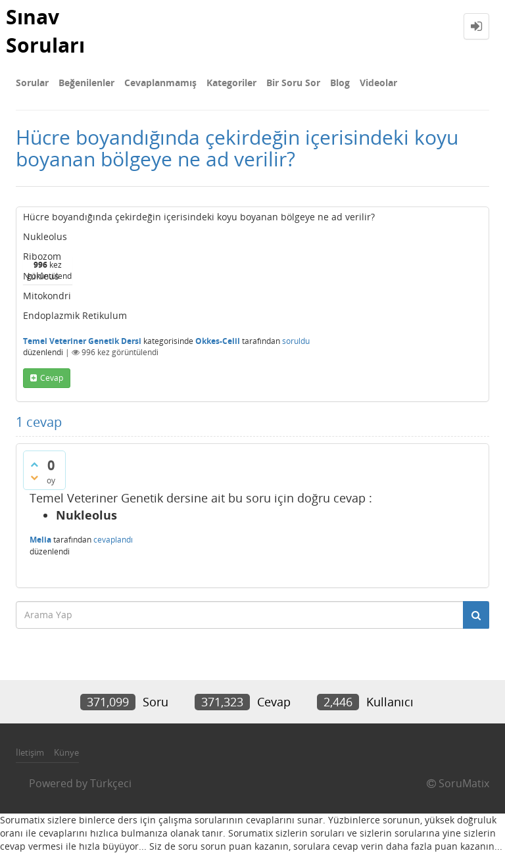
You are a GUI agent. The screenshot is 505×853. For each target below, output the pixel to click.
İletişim (30, 752)
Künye (66, 752)
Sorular (32, 82)
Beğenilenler (86, 82)
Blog (340, 82)
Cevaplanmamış (160, 82)
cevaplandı (113, 539)
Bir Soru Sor (293, 82)
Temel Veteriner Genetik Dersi (82, 341)
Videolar (378, 82)
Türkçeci (111, 783)
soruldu (296, 341)
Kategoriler (231, 82)
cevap (51, 377)
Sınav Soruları (45, 31)
